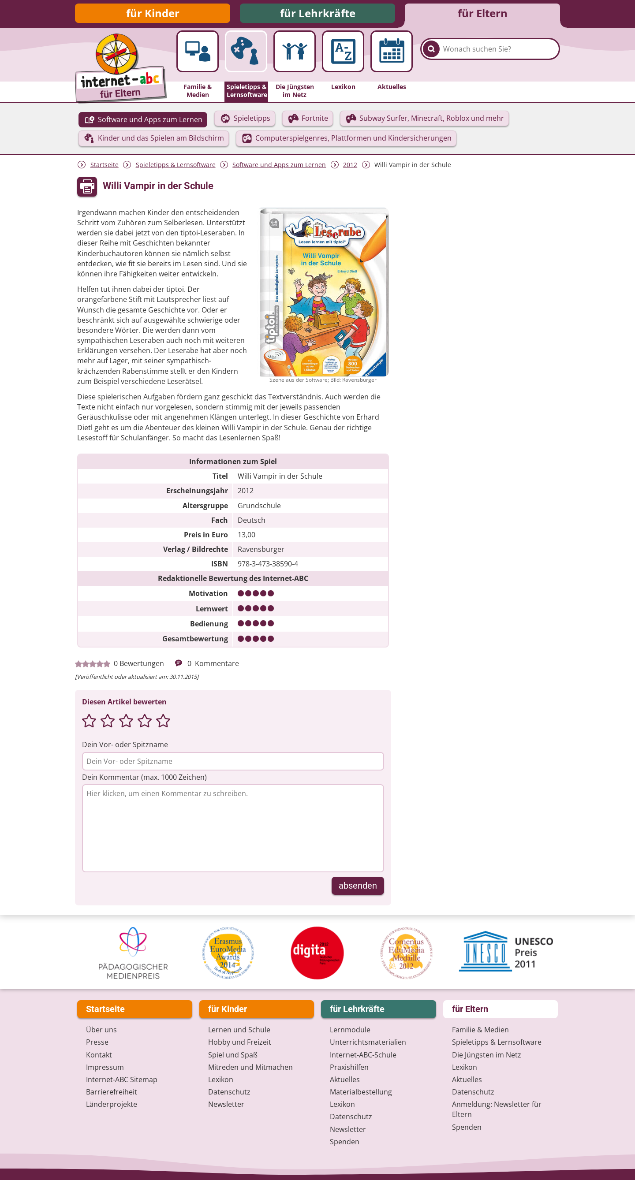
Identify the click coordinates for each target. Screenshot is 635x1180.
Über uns (101, 1030)
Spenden (344, 1141)
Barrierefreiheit (111, 1092)
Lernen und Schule (239, 1030)
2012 (350, 167)
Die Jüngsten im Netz (486, 1055)
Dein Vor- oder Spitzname (125, 747)
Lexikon (220, 1079)
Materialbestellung (361, 1092)
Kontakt (99, 1055)
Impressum (105, 1067)
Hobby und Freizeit (239, 1042)
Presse (97, 1042)
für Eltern (483, 14)
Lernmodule (350, 1030)
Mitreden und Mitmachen (250, 1067)
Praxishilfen (349, 1067)
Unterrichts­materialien (368, 1042)
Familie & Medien (480, 1030)
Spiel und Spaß (233, 1055)
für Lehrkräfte (317, 14)
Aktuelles (345, 1079)
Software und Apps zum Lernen (279, 167)
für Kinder (152, 14)
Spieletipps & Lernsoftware (176, 167)
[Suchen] (431, 58)
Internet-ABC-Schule (363, 1055)
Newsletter (226, 1104)
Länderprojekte (111, 1104)
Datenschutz (229, 1092)
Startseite (104, 167)
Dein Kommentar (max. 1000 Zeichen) (144, 779)
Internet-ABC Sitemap (121, 1079)
